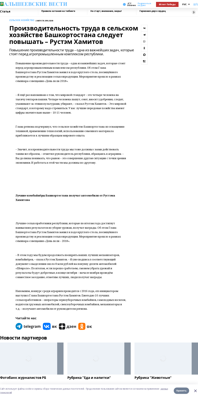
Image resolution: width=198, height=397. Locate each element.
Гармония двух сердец (153, 11)
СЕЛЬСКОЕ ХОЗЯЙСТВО (21, 20)
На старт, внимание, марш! (106, 11)
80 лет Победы (167, 4)
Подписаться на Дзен (144, 4)
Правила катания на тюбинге (58, 11)
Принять (181, 390)
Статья (5, 11)
